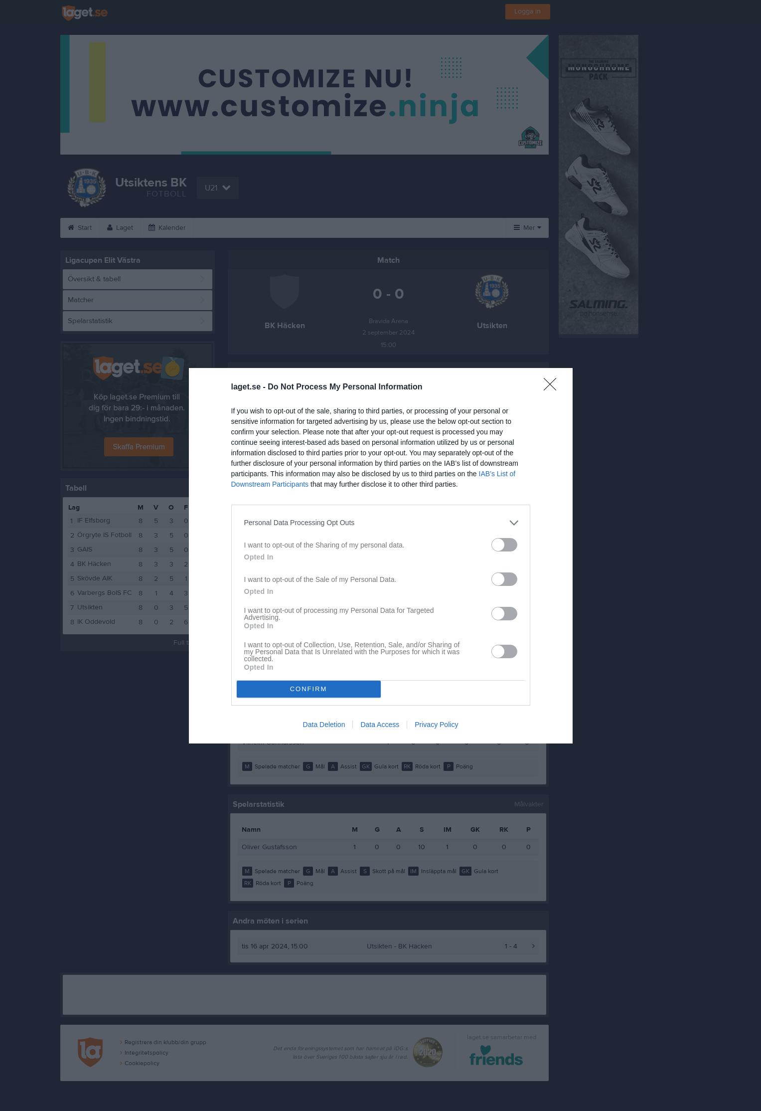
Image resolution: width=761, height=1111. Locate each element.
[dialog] (381, 555)
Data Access (379, 725)
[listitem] (380, 523)
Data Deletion (324, 725)
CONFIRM (308, 689)
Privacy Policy (436, 725)
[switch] (504, 545)
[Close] (553, 387)
